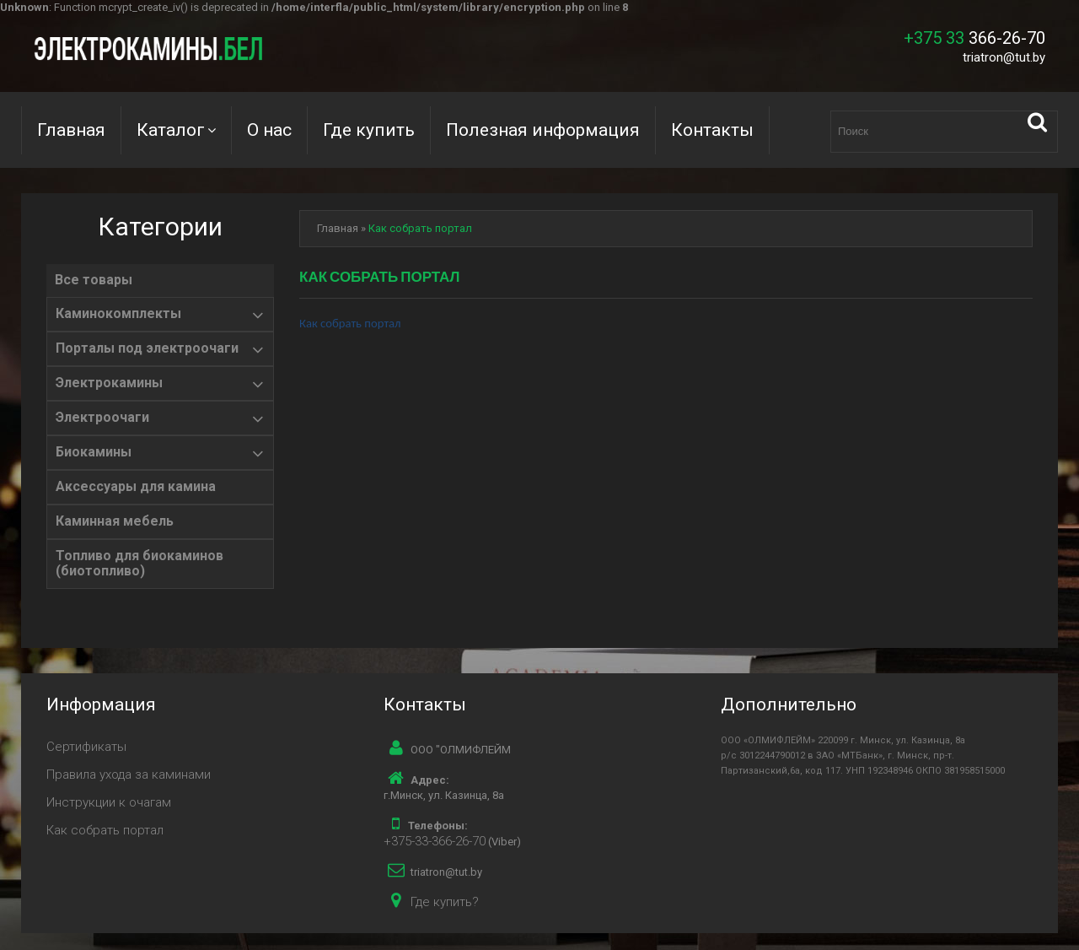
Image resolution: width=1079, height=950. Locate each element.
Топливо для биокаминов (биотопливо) (139, 563)
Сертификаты (86, 746)
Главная (71, 130)
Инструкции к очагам (108, 802)
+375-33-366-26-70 (435, 841)
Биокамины (94, 452)
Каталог (171, 130)
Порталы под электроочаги (147, 348)
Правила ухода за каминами (128, 774)
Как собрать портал (420, 228)
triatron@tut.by (1004, 57)
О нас (269, 130)
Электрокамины (109, 383)
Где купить (369, 130)
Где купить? (445, 902)
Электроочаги (102, 417)
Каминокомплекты (118, 313)
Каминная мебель (115, 521)
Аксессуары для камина (136, 486)
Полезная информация (543, 130)
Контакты (712, 130)
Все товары (93, 280)
